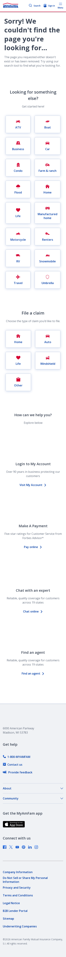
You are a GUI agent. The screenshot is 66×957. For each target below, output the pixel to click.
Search (34, 6)
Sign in (49, 6)
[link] (16, 757)
